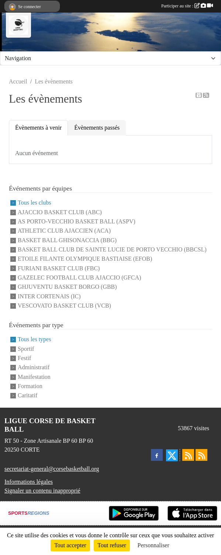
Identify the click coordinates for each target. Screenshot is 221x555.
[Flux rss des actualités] (188, 455)
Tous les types (34, 339)
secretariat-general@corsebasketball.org (51, 469)
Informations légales (28, 482)
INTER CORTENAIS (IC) (49, 296)
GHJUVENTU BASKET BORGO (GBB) (67, 287)
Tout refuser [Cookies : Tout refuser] (111, 545)
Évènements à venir (38, 127)
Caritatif (27, 396)
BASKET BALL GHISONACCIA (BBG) (67, 240)
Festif (24, 358)
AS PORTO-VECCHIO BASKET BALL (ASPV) (76, 221)
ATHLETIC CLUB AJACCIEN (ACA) (64, 231)
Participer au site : (187, 5)
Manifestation (34, 377)
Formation (30, 386)
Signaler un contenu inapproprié (42, 490)
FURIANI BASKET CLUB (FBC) (59, 268)
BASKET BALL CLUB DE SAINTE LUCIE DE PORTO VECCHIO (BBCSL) (112, 249)
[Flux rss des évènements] (201, 455)
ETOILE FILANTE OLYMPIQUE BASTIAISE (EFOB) (85, 259)
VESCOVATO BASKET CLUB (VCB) (64, 305)
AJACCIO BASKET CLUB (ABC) (60, 212)
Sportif (26, 349)
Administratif (33, 367)
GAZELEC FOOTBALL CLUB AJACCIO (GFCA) (79, 277)
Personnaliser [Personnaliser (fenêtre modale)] (153, 545)
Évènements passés (97, 127)
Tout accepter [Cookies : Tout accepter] (70, 545)
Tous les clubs (34, 203)
